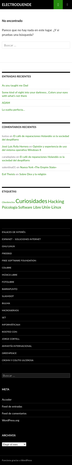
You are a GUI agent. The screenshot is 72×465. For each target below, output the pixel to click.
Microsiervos (10, 310)
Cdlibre (6, 267)
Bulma (6, 303)
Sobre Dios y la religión (32, 174)
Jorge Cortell (11, 338)
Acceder (7, 399)
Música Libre (9, 274)
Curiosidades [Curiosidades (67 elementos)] (31, 200)
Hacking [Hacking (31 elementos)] (56, 201)
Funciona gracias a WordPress (17, 460)
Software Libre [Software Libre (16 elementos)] (29, 207)
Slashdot (8, 296)
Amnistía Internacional (17, 346)
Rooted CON (9, 331)
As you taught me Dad (15, 85)
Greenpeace (9, 353)
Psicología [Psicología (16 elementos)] (9, 207)
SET (4, 317)
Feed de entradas (12, 406)
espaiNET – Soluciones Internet (21, 239)
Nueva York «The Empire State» (38, 167)
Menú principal (67, 4)
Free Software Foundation (19, 260)
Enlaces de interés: (14, 232)
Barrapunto (9, 289)
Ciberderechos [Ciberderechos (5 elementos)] (8, 202)
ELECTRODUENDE (16, 5)
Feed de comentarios (14, 413)
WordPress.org (10, 420)
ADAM (6, 102)
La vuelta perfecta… (13, 109)
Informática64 (11, 324)
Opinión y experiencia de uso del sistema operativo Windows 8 (34, 148)
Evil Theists (8, 174)
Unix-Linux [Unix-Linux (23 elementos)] (51, 207)
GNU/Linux (8, 246)
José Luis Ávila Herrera (15, 146)
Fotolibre (8, 281)
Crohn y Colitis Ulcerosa (17, 360)
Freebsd (7, 253)
